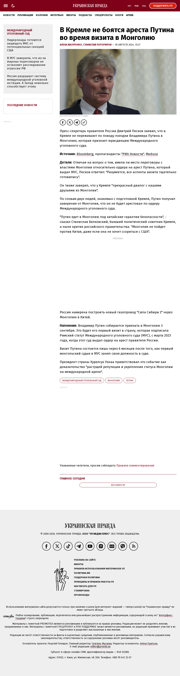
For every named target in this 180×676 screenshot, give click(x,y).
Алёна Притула (148, 643)
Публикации (25, 15)
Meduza (152, 154)
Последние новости (22, 105)
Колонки (42, 15)
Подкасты (85, 15)
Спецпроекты (103, 15)
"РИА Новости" (132, 154)
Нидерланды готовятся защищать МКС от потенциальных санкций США (25, 45)
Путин (129, 380)
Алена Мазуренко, (71, 44)
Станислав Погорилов (97, 44)
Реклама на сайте (85, 560)
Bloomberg (85, 154)
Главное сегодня (72, 478)
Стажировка (81, 590)
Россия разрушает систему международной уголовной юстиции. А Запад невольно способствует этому (27, 81)
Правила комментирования (135, 465)
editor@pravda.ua (100, 646)
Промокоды (81, 595)
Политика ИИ (82, 573)
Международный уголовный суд (81, 380)
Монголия (114, 380)
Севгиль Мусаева (102, 643)
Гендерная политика (87, 577)
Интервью (56, 15)
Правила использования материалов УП (99, 568)
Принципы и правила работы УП (94, 581)
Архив (129, 15)
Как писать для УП (85, 586)
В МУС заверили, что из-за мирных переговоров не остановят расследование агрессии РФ (26, 63)
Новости (9, 15)
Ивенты (71, 15)
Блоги (119, 15)
